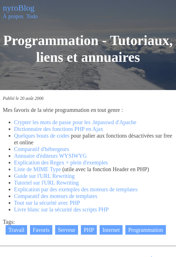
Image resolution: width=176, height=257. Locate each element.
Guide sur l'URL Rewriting (44, 176)
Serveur (66, 230)
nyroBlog (18, 7)
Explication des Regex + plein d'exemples (61, 162)
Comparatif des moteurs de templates (55, 196)
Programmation (145, 230)
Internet (111, 230)
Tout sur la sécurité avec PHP (47, 203)
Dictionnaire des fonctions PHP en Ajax (58, 129)
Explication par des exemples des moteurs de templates (76, 189)
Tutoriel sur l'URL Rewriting (46, 183)
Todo (32, 16)
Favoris (41, 230)
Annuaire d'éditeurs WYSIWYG (50, 156)
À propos (13, 16)
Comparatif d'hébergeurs (41, 149)
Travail (16, 230)
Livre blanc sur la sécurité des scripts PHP (61, 209)
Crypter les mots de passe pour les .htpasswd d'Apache (75, 122)
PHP (89, 230)
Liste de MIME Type (37, 169)
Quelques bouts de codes (41, 136)
